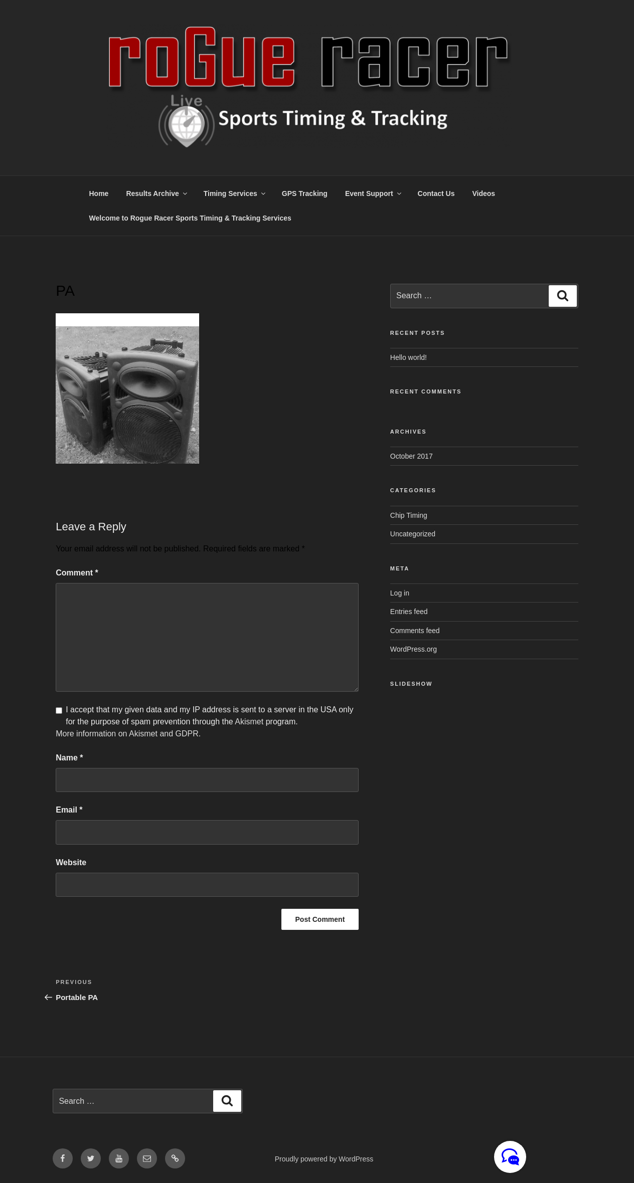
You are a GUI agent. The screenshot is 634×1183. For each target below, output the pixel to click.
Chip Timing (408, 515)
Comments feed (415, 631)
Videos (483, 193)
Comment (77, 572)
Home (99, 193)
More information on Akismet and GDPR (127, 733)
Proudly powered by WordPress (324, 1159)
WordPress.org (413, 649)
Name (69, 757)
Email (69, 810)
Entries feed (409, 612)
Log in (399, 593)
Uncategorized (412, 534)
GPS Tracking (305, 193)
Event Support (374, 193)
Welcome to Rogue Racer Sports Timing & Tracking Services (190, 218)
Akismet (249, 721)
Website (71, 862)
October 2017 (411, 456)
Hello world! (408, 357)
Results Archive (157, 193)
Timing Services (235, 193)
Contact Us (436, 193)
